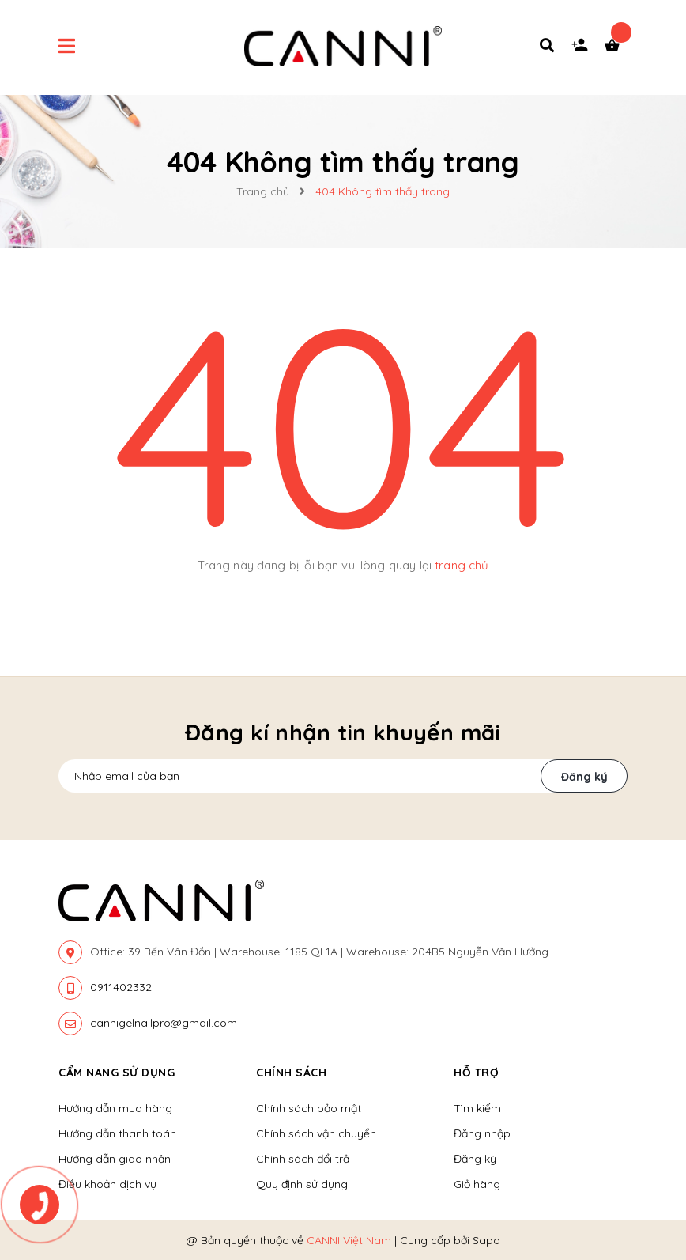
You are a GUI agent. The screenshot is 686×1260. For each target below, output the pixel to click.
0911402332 (121, 987)
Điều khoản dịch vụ (107, 1184)
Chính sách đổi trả (302, 1159)
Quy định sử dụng (302, 1184)
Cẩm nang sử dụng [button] (116, 1072)
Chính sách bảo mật (308, 1108)
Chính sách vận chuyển (316, 1133)
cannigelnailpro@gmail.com (163, 1023)
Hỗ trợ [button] (476, 1072)
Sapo (486, 1240)
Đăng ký (584, 777)
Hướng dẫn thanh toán (117, 1133)
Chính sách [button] (291, 1072)
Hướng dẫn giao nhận (114, 1159)
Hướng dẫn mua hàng (115, 1108)
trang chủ (461, 565)
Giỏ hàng (477, 1184)
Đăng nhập (482, 1133)
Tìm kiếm (477, 1108)
